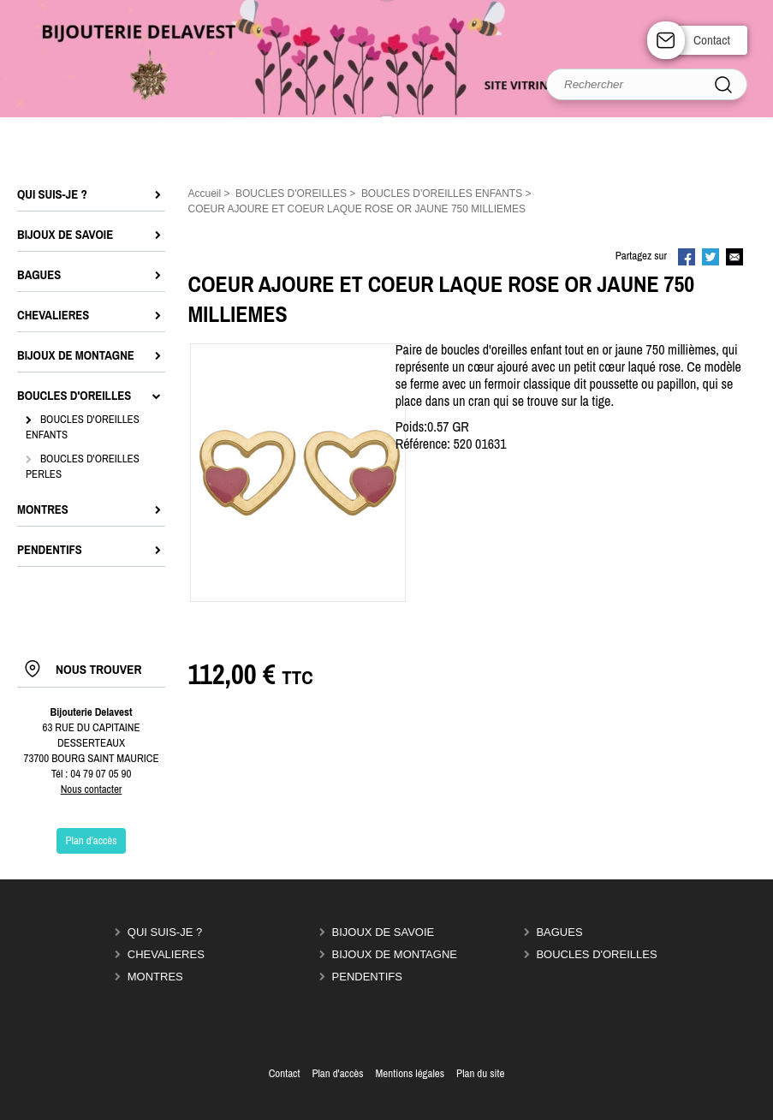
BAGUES (559, 932)
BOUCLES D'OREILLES (596, 954)
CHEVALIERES (166, 954)
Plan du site (480, 1073)
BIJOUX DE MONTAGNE (394, 954)
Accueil (205, 194)
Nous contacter (91, 789)
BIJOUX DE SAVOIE (383, 932)
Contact (711, 40)
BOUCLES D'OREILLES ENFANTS (83, 427)
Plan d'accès (337, 1073)
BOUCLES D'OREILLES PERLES (83, 466)
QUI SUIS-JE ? (165, 932)
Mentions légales (409, 1073)
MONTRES (155, 976)
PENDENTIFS (367, 976)
